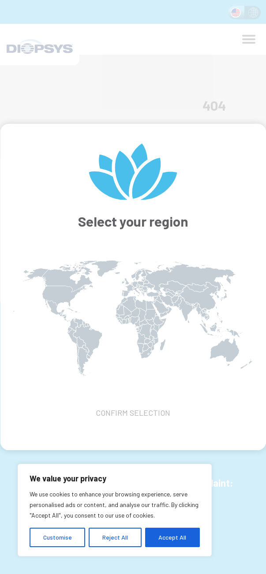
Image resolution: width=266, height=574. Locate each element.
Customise (57, 537)
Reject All (115, 537)
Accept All (172, 537)
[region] (115, 510)
